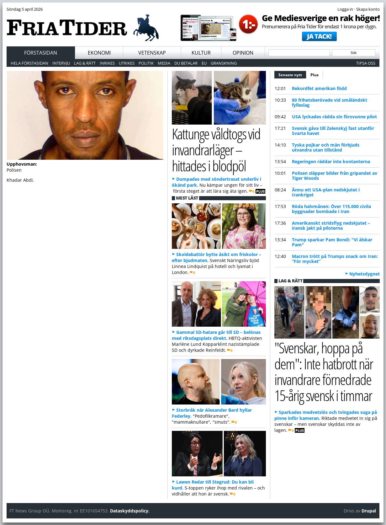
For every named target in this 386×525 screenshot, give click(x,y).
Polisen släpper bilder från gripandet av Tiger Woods (334, 175)
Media (164, 63)
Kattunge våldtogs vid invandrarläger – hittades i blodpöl (216, 149)
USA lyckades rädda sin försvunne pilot (334, 117)
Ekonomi (99, 52)
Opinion (243, 52)
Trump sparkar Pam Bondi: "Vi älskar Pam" (332, 242)
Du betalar (186, 63)
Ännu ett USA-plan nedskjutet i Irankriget (326, 192)
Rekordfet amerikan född (319, 88)
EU (204, 63)
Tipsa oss (365, 63)
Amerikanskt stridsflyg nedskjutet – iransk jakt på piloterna (331, 225)
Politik (146, 63)
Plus (314, 74)
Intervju (61, 63)
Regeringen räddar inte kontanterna (331, 161)
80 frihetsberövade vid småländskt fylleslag (329, 102)
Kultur (201, 52)
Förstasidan (40, 52)
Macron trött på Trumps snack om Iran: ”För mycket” (335, 258)
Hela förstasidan (29, 63)
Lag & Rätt (85, 63)
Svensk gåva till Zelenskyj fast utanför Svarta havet (333, 130)
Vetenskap (152, 52)
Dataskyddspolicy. (130, 511)
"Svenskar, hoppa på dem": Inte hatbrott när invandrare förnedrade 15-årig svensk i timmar (323, 371)
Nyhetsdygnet (364, 274)
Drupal (369, 511)
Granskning (224, 63)
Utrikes (127, 63)
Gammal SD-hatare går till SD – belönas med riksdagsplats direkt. (216, 335)
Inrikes (107, 63)
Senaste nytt (292, 74)
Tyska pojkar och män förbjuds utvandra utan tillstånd (325, 147)
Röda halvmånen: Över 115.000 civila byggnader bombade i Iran (331, 208)
